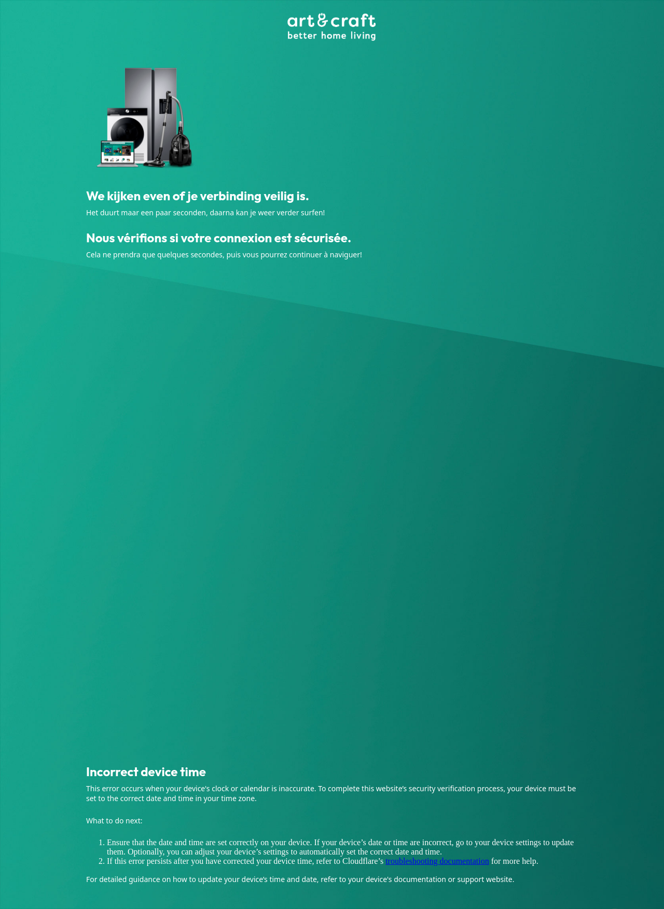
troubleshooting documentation (437, 861)
